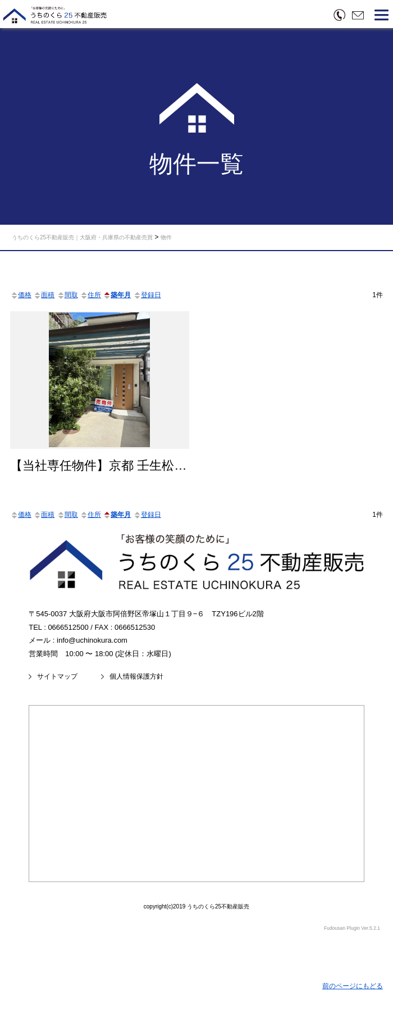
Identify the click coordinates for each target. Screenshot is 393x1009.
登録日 (147, 295)
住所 (90, 295)
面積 (43, 295)
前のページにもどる (352, 986)
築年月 (117, 295)
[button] (381, 17)
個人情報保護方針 (136, 676)
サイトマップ (57, 676)
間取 (67, 295)
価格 (20, 295)
